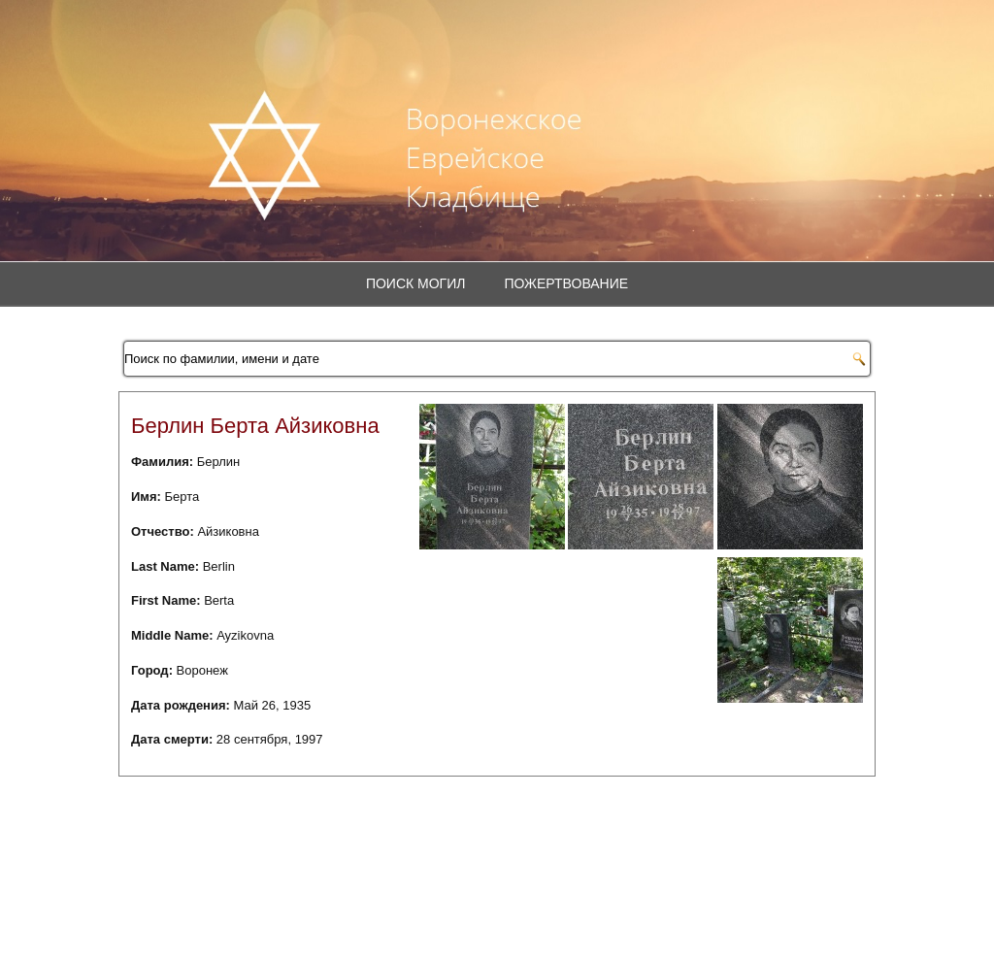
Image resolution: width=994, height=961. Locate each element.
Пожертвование (566, 283)
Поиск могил (416, 283)
